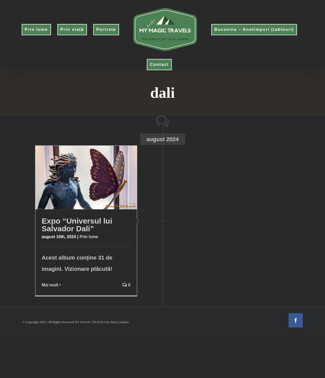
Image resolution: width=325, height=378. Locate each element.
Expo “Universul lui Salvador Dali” (77, 225)
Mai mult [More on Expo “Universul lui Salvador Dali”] (50, 285)
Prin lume (89, 237)
